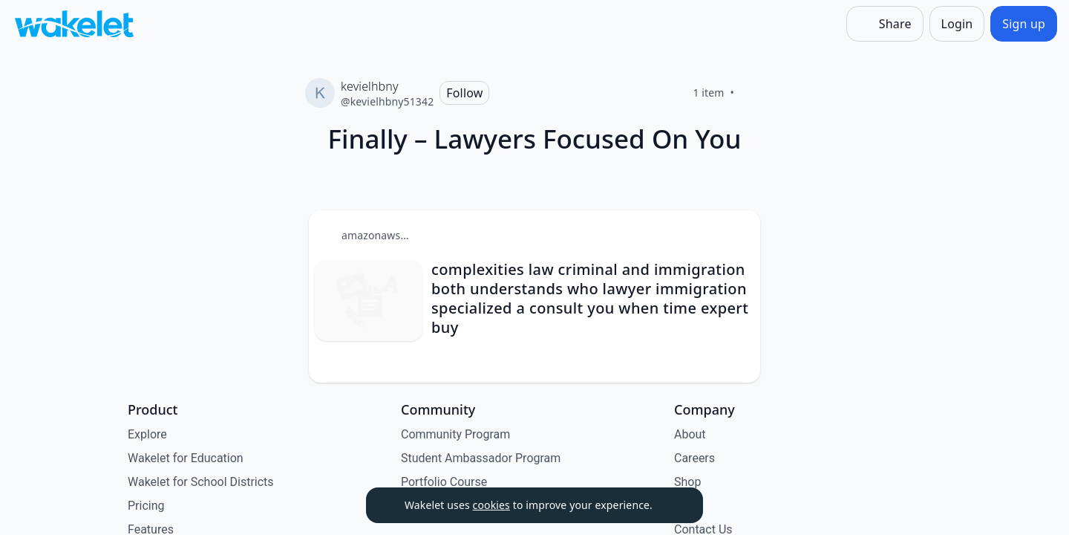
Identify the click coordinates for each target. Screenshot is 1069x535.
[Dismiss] (673, 505)
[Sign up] (1023, 24)
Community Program (455, 434)
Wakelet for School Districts (201, 482)
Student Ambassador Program (480, 458)
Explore (147, 434)
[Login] (957, 24)
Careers (694, 458)
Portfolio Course (444, 482)
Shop (687, 482)
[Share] (884, 24)
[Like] (752, 93)
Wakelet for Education (185, 458)
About (690, 434)
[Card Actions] (736, 234)
